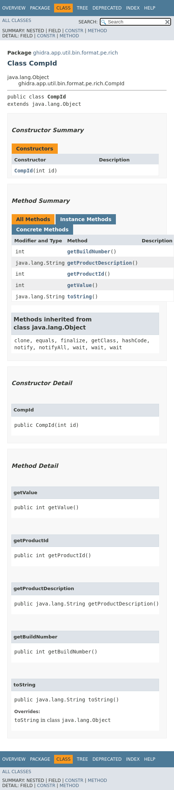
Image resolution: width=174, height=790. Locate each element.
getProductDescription (99, 263)
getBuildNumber (88, 251)
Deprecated (107, 8)
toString (79, 296)
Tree (82, 8)
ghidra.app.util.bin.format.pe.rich (75, 53)
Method (97, 30)
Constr (74, 30)
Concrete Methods (42, 229)
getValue (79, 285)
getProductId (85, 274)
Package (40, 8)
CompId (23, 171)
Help (149, 8)
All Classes (16, 20)
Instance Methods (85, 219)
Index (133, 8)
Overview (14, 8)
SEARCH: (88, 22)
